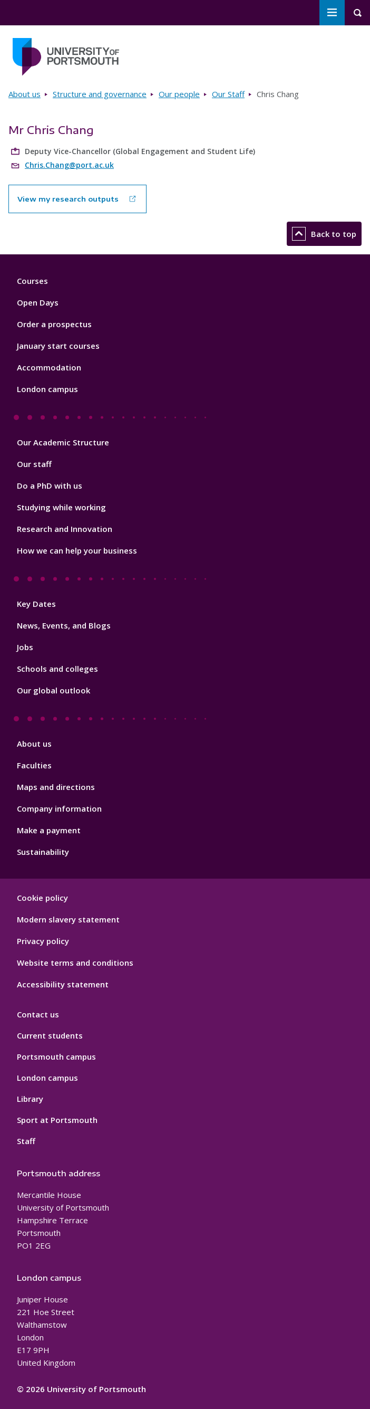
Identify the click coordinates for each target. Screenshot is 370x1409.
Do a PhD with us (49, 485)
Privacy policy (43, 941)
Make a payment (49, 830)
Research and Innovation (64, 528)
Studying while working (61, 507)
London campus (47, 389)
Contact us (38, 1014)
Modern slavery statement (68, 919)
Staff (26, 1141)
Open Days (38, 302)
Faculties (34, 765)
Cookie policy (42, 897)
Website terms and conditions (75, 962)
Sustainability (43, 851)
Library (30, 1098)
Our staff (34, 464)
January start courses (58, 345)
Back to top (324, 234)
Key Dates (36, 603)
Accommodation (49, 367)
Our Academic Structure (63, 442)
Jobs (25, 647)
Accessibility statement (63, 984)
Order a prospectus (54, 324)
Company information (59, 808)
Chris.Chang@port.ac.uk (69, 165)
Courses (32, 280)
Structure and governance (100, 94)
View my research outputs (68, 199)
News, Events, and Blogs (64, 625)
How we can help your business (77, 550)
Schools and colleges (57, 668)
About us (24, 94)
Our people (179, 94)
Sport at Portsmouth (57, 1120)
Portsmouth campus (56, 1056)
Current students (50, 1035)
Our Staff (228, 94)
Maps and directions (56, 787)
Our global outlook (53, 690)
